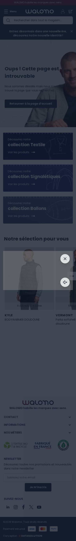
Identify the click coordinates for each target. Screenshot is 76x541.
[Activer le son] (65, 282)
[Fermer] (65, 258)
